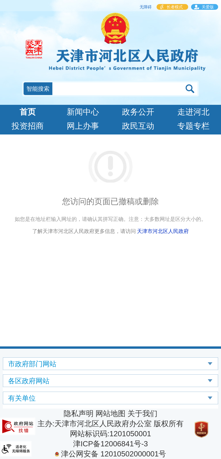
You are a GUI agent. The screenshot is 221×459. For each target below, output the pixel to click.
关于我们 (142, 413)
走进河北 (193, 111)
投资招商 (28, 126)
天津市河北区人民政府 (163, 231)
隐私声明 (79, 413)
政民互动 (138, 126)
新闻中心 (83, 111)
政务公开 (138, 111)
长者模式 (175, 7)
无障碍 (146, 7)
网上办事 (83, 126)
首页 (28, 111)
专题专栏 (193, 126)
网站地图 (110, 413)
